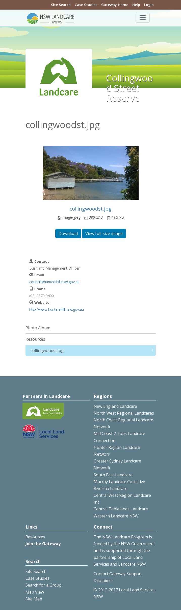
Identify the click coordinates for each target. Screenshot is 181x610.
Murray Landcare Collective (119, 481)
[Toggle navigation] (143, 18)
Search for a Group (43, 585)
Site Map (33, 599)
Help (136, 4)
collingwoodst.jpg (91, 208)
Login (149, 4)
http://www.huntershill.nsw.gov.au (56, 309)
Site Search (61, 4)
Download (68, 233)
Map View (34, 592)
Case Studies (86, 4)
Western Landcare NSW (116, 516)
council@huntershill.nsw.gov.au (54, 281)
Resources (35, 339)
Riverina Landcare (110, 488)
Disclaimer (103, 580)
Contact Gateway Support (118, 573)
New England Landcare (115, 406)
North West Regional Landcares (124, 413)
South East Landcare (113, 475)
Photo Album (37, 328)
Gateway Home (114, 4)
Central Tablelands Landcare (121, 509)
